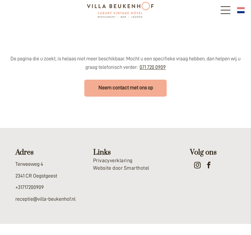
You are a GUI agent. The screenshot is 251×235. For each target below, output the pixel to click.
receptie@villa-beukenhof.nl (45, 199)
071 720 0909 (153, 67)
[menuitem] (125, 160)
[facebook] (209, 166)
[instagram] (197, 166)
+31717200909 (29, 187)
